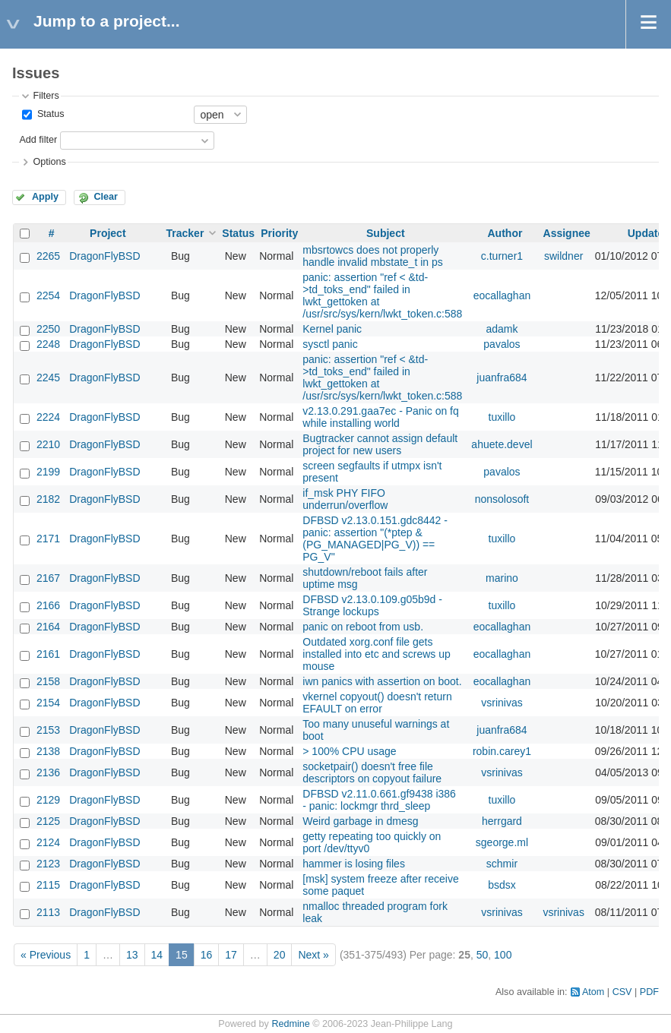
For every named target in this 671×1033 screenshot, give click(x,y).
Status (49, 114)
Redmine (290, 1024)
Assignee (566, 233)
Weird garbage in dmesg (360, 821)
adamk (501, 329)
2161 (48, 654)
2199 (48, 472)
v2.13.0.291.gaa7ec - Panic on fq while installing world (380, 417)
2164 (48, 627)
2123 (48, 864)
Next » (313, 955)
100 (502, 955)
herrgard (502, 821)
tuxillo (502, 417)
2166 (48, 605)
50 (482, 955)
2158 (48, 681)
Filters (46, 95)
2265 (48, 256)
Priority (279, 233)
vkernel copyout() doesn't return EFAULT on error (376, 702)
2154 (48, 703)
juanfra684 (501, 377)
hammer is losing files (353, 864)
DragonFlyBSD (104, 256)
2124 (48, 842)
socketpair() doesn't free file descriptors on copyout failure (372, 772)
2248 (48, 344)
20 (280, 955)
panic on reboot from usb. (362, 627)
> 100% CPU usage (349, 751)
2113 (48, 912)
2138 (48, 751)
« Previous (46, 955)
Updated (649, 233)
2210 (48, 444)
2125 (48, 821)
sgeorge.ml (502, 842)
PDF (649, 992)
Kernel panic (332, 329)
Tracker (185, 233)
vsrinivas (501, 703)
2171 (48, 538)
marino (502, 578)
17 (231, 955)
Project (107, 233)
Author (505, 233)
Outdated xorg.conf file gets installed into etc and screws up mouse (376, 654)
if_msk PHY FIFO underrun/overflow (345, 499)
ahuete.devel (501, 444)
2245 (48, 377)
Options (49, 161)
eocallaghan (502, 295)
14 (157, 955)
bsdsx (502, 885)
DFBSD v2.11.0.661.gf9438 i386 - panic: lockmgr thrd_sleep (379, 800)
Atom (593, 992)
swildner (563, 256)
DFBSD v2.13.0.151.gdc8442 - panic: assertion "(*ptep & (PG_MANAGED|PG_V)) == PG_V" (375, 538)
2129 (48, 800)
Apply (45, 196)
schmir (501, 864)
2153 (48, 730)
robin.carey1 (502, 751)
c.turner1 (502, 256)
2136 (48, 772)
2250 (48, 329)
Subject (385, 233)
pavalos (501, 344)
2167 (48, 578)
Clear (105, 196)
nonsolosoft (502, 499)
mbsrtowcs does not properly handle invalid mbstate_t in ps (372, 256)
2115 (48, 885)
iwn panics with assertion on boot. (381, 681)
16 (207, 955)
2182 (48, 499)
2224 (48, 417)
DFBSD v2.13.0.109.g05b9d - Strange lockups (372, 605)
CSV (622, 992)
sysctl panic (329, 344)
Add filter (38, 139)
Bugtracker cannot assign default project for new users (379, 444)
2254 (48, 295)
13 (132, 955)
